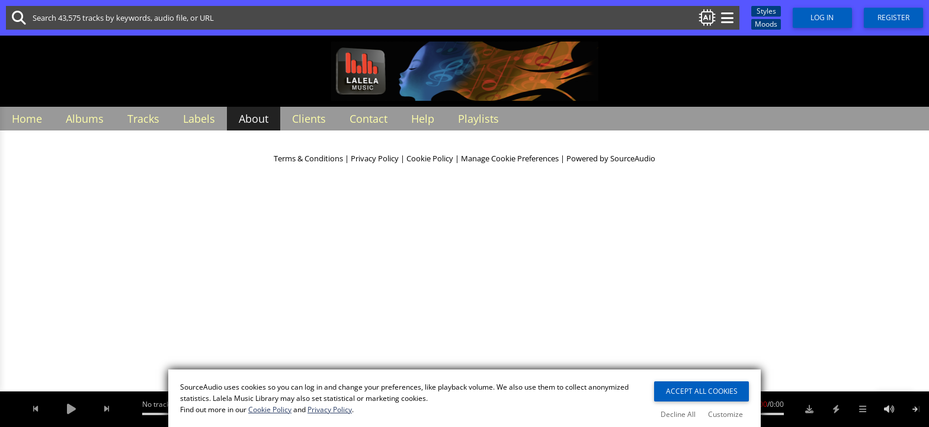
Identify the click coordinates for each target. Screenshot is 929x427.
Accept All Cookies (702, 391)
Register (893, 17)
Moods (766, 24)
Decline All (678, 414)
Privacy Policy (375, 159)
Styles (766, 11)
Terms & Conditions (308, 159)
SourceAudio (632, 159)
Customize (725, 414)
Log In (822, 17)
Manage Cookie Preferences (510, 159)
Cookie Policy (429, 159)
